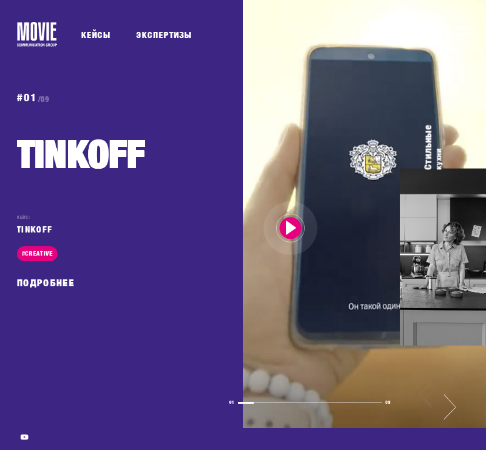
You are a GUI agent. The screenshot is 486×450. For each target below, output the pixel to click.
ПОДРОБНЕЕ (45, 283)
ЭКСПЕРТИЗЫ (164, 34)
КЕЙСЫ (96, 34)
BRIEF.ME (427, 34)
